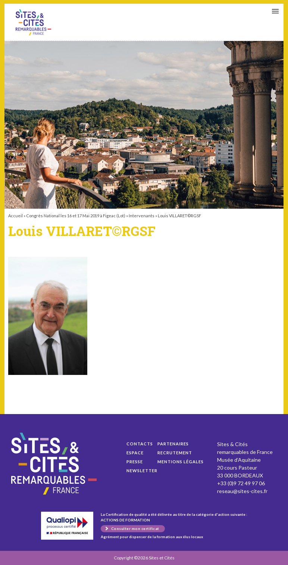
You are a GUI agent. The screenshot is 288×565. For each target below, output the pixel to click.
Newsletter (141, 470)
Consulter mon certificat (135, 528)
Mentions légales (180, 461)
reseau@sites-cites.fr (242, 491)
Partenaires (173, 443)
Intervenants (141, 215)
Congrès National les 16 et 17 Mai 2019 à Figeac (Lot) (75, 215)
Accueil (15, 215)
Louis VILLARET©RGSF (33, 22)
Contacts (139, 443)
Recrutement (174, 452)
